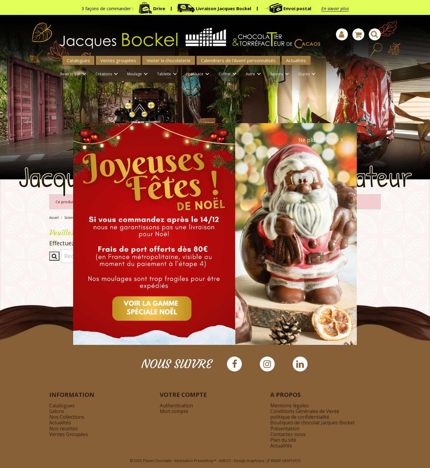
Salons (56, 411)
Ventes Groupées (68, 434)
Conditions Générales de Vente (304, 411)
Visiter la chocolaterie (169, 60)
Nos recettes (63, 428)
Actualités (296, 60)
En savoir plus (335, 8)
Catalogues (78, 60)
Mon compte (174, 411)
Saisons (280, 74)
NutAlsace (198, 74)
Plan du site (283, 440)
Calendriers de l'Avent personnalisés (238, 60)
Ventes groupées (118, 60)
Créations (108, 74)
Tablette (168, 74)
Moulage (138, 74)
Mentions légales (289, 405)
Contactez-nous (288, 434)
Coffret (228, 74)
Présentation (285, 428)
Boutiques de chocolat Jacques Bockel (312, 422)
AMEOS (225, 460)
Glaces (307, 74)
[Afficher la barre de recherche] (375, 34)
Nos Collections (66, 417)
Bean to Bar (74, 74)
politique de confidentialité (299, 417)
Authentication (176, 405)
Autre (254, 74)
